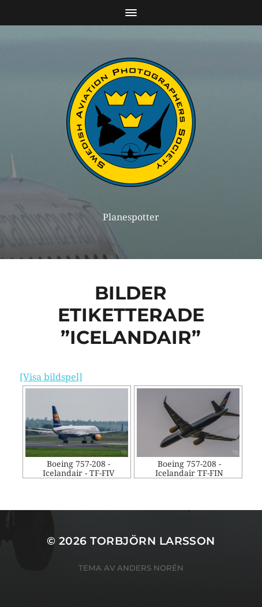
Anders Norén (150, 567)
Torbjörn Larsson (152, 541)
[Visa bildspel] (51, 377)
